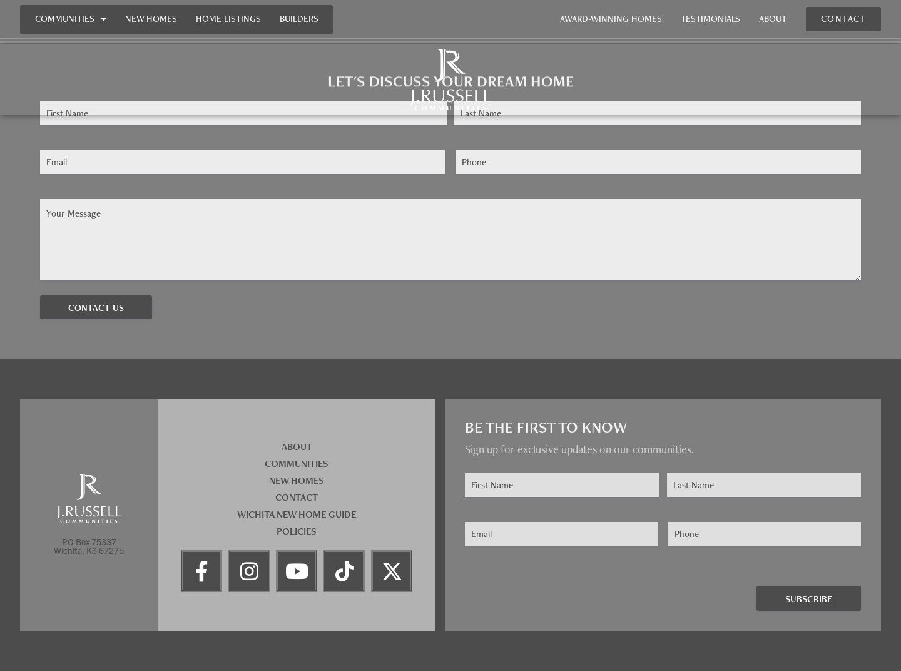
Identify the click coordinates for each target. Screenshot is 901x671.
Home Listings (228, 19)
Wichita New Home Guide (296, 514)
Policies (297, 531)
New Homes (151, 19)
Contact (296, 497)
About (772, 19)
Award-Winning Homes (611, 19)
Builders (299, 19)
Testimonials (710, 19)
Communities (70, 19)
